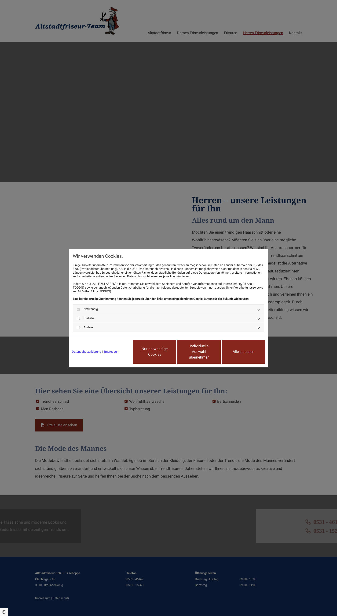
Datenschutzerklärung (86, 351)
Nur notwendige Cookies (155, 352)
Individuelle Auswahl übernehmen (199, 351)
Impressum (111, 351)
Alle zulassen (243, 351)
